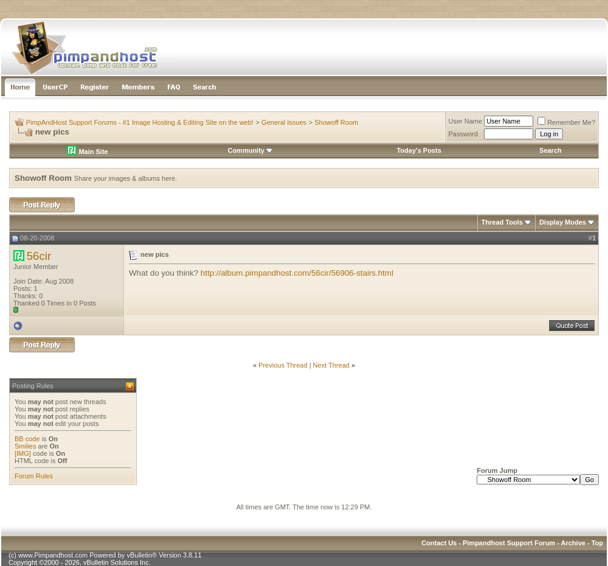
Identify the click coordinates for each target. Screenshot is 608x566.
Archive (573, 543)
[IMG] (23, 453)
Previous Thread (283, 365)
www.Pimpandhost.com (53, 555)
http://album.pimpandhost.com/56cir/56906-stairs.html (297, 273)
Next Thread (331, 365)
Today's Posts (418, 150)
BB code (27, 438)
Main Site (87, 151)
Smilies (25, 446)
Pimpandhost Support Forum (509, 543)
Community (250, 150)
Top (597, 543)
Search (550, 150)
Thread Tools (502, 222)
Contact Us (439, 543)
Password (463, 134)
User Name (466, 121)
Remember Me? (566, 122)
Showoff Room (336, 122)
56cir (39, 256)
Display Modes (562, 222)
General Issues (283, 122)
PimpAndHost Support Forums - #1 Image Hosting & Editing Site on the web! (140, 122)
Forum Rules (34, 476)
